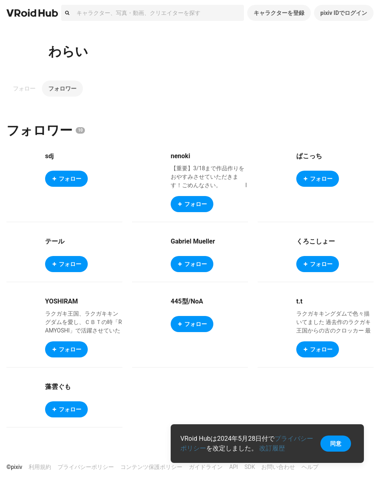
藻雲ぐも (58, 386)
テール (54, 241)
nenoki (180, 156)
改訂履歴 (272, 448)
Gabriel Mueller (193, 241)
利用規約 (40, 467)
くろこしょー (315, 241)
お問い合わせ (278, 467)
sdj (49, 156)
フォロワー (62, 88)
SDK (249, 467)
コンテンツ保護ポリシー (151, 467)
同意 (335, 443)
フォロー (24, 88)
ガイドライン (206, 467)
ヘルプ (310, 467)
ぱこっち (309, 156)
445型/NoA (187, 301)
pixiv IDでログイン (343, 13)
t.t (299, 301)
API (233, 467)
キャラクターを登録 (279, 13)
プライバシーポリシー (86, 467)
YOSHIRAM (61, 301)
